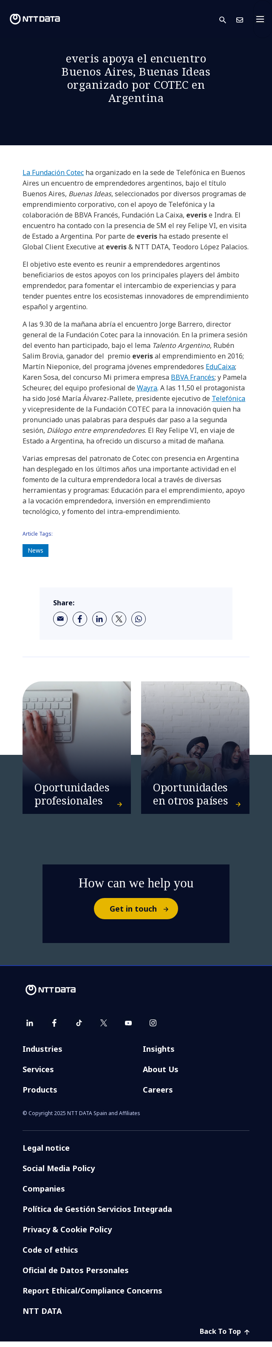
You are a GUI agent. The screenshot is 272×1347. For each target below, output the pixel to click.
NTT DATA (42, 1316)
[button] (227, 19)
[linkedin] (99, 619)
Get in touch (143, 914)
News (35, 550)
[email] (60, 619)
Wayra (147, 388)
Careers (158, 1095)
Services (38, 1075)
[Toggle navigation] (262, 19)
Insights (159, 1054)
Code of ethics (50, 1255)
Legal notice (46, 1153)
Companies (44, 1194)
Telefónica (228, 398)
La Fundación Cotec (53, 172)
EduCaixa (220, 366)
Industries (42, 1054)
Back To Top (224, 1336)
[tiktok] (79, 1028)
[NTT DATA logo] (35, 19)
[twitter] (119, 619)
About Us (160, 1075)
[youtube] (128, 1028)
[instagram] (153, 1028)
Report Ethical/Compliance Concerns (92, 1296)
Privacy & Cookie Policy (67, 1235)
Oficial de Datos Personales (76, 1276)
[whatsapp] (138, 619)
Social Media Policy (59, 1174)
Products (40, 1095)
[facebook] (80, 619)
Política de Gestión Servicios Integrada (97, 1214)
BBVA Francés (193, 377)
